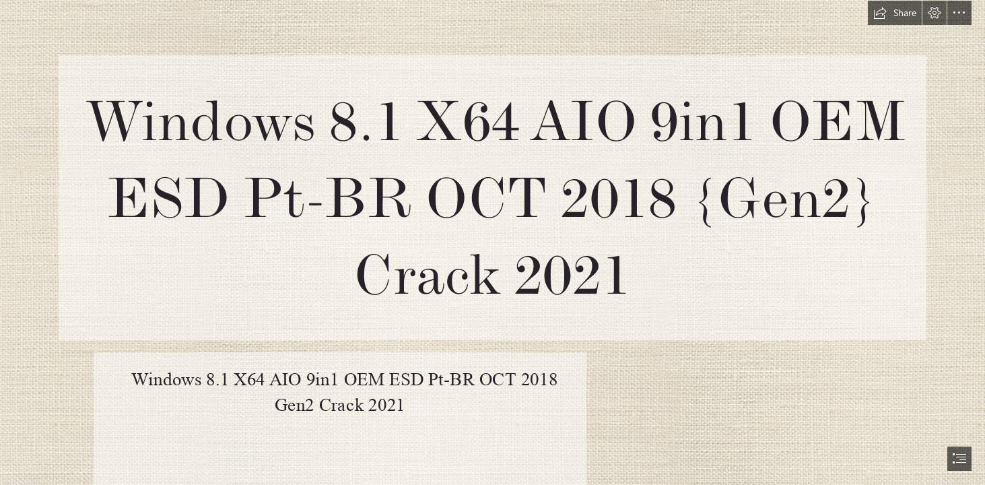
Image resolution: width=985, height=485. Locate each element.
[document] (492, 242)
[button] (895, 13)
